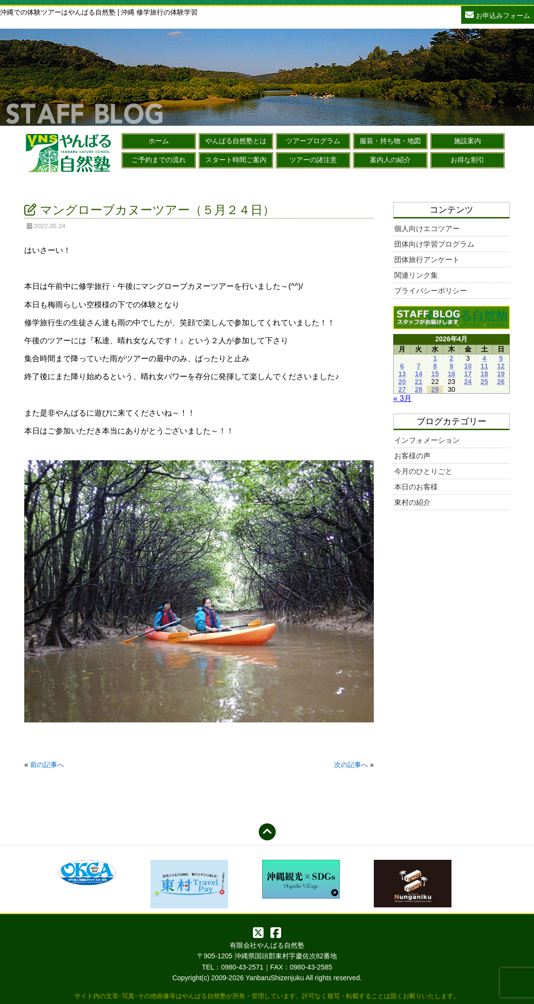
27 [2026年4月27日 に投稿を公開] (402, 389)
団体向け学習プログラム (434, 244)
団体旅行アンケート (427, 259)
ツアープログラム (313, 141)
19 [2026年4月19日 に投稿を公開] (501, 374)
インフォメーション (427, 440)
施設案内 (467, 141)
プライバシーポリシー (430, 290)
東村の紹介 (412, 502)
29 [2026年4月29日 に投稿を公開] (435, 389)
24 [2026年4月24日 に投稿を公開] (468, 381)
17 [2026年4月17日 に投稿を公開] (468, 374)
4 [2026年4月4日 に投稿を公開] (484, 358)
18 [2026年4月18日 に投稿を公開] (484, 374)
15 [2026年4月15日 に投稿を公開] (435, 374)
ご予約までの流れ (159, 160)
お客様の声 (412, 456)
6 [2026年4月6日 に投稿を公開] (402, 366)
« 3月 (402, 398)
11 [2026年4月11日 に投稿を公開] (484, 366)
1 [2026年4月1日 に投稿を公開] (435, 358)
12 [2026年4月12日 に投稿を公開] (501, 366)
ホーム (159, 141)
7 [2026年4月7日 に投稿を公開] (418, 366)
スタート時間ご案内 (236, 160)
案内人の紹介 (390, 160)
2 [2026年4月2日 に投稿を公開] (451, 358)
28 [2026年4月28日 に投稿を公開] (419, 389)
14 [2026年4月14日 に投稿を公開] (419, 374)
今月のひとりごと (423, 471)
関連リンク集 (416, 275)
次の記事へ (351, 765)
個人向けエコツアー (427, 228)
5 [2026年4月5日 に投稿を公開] (501, 358)
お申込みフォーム (497, 14)
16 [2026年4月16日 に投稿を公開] (451, 374)
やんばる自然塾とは (236, 141)
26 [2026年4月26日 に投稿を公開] (501, 381)
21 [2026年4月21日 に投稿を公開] (419, 381)
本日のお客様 (416, 487)
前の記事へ (47, 765)
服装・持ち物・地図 (390, 141)
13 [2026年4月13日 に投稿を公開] (402, 374)
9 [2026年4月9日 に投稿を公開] (451, 366)
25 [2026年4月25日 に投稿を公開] (484, 381)
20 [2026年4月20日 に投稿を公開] (402, 381)
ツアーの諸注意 (313, 160)
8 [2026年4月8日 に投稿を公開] (435, 366)
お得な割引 (467, 160)
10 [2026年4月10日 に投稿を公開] (468, 366)
